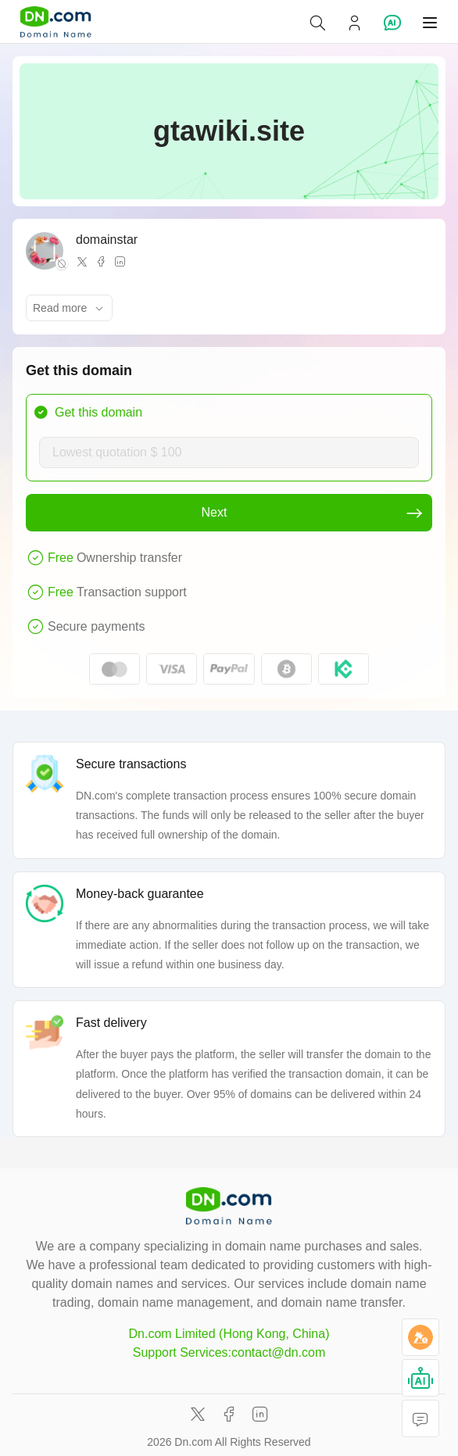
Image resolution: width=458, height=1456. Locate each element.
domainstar (107, 239)
